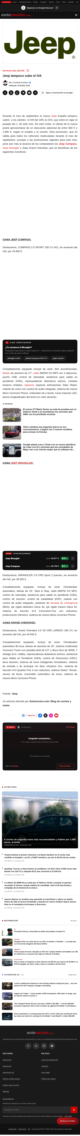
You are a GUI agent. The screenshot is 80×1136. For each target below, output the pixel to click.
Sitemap (6, 1092)
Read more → (73, 975)
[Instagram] (44, 1046)
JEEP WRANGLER (22, 463)
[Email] (29, 92)
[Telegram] (23, 92)
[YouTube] (52, 1046)
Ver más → (74, 921)
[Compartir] (35, 92)
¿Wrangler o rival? (14, 358)
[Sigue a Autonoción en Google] (57, 93)
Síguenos (31, 716)
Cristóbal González (20, 83)
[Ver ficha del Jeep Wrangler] (73, 559)
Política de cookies (48, 1079)
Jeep (54, 116)
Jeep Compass (68, 143)
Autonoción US (8, 1073)
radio (36, 373)
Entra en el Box (67, 1121)
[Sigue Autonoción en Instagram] (51, 716)
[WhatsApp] (17, 92)
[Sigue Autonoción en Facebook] (40, 716)
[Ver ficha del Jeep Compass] (73, 566)
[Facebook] (5, 92)
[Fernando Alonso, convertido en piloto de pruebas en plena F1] (40, 932)
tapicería (29, 385)
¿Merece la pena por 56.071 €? (37, 358)
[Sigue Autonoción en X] (45, 716)
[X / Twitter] (36, 1046)
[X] (11, 92)
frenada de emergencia (63, 603)
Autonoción (7, 1060)
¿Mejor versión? (60, 358)
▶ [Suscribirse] (74, 1110)
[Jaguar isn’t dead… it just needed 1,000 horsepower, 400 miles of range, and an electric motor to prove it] (40, 996)
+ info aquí (68, 1116)
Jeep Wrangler (11, 148)
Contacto (44, 1066)
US (29, 1129)
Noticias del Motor (13, 71)
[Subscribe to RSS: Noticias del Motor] (27, 70)
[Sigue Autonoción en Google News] (23, 715)
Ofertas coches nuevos (11, 1079)
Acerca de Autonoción (49, 1060)
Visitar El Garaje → (65, 766)
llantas (6, 373)
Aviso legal (45, 1073)
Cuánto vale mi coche (11, 1085)
